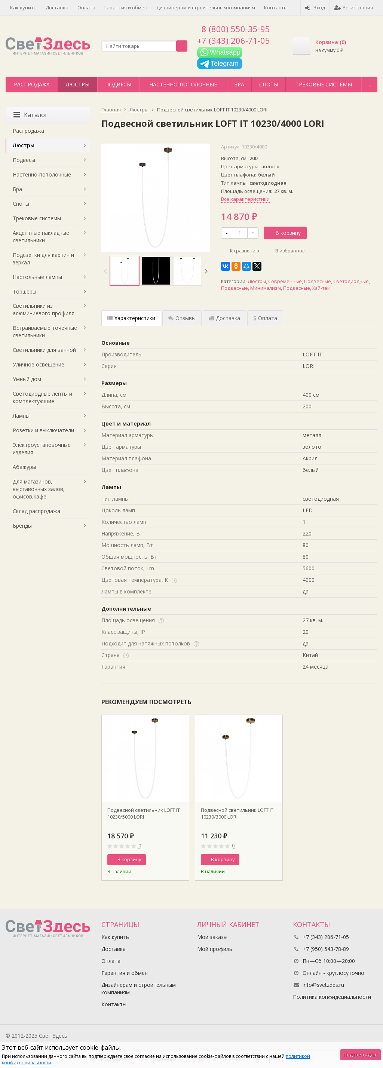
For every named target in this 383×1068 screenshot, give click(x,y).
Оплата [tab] (265, 318)
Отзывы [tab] (182, 318)
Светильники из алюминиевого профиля (43, 309)
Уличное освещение (38, 364)
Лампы (21, 415)
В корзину (284, 232)
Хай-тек (321, 288)
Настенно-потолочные (183, 84)
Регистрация (353, 7)
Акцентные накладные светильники (41, 236)
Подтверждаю (360, 1054)
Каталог (30, 115)
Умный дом (27, 379)
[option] (124, 271)
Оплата (86, 7)
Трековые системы (323, 84)
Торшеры (24, 291)
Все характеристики (245, 199)
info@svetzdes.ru (323, 984)
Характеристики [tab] (131, 318)
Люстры (77, 84)
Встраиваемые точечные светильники (45, 331)
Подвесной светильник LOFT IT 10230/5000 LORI (143, 813)
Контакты (276, 7)
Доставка (57, 7)
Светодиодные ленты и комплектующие (42, 397)
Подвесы (118, 84)
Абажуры (24, 466)
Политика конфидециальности (332, 996)
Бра (239, 84)
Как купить (23, 7)
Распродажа (32, 84)
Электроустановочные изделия (42, 448)
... (369, 84)
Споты (268, 84)
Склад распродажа (36, 511)
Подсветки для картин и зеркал (43, 258)
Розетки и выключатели (43, 430)
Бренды (22, 525)
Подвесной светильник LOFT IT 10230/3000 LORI (237, 813)
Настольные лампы (37, 276)
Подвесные (317, 281)
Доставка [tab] (224, 318)
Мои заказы (212, 936)
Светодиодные (351, 281)
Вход (315, 7)
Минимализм (265, 288)
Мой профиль (214, 948)
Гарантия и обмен (125, 7)
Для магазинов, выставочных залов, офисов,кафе (39, 489)
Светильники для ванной (44, 349)
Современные (285, 281)
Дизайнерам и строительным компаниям (205, 7)
